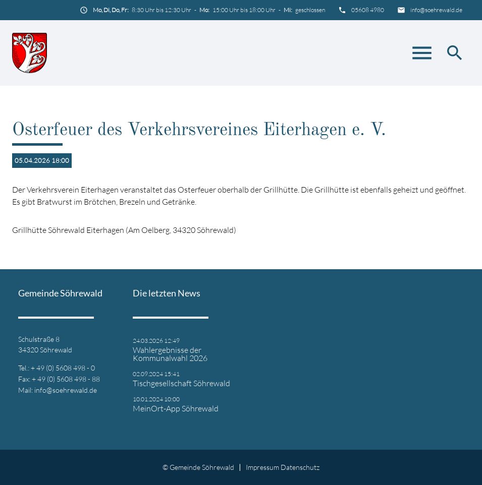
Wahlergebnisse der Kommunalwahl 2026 (170, 354)
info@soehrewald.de (436, 10)
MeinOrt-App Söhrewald (176, 408)
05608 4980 (367, 10)
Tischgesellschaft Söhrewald (181, 383)
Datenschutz (300, 467)
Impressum (262, 467)
